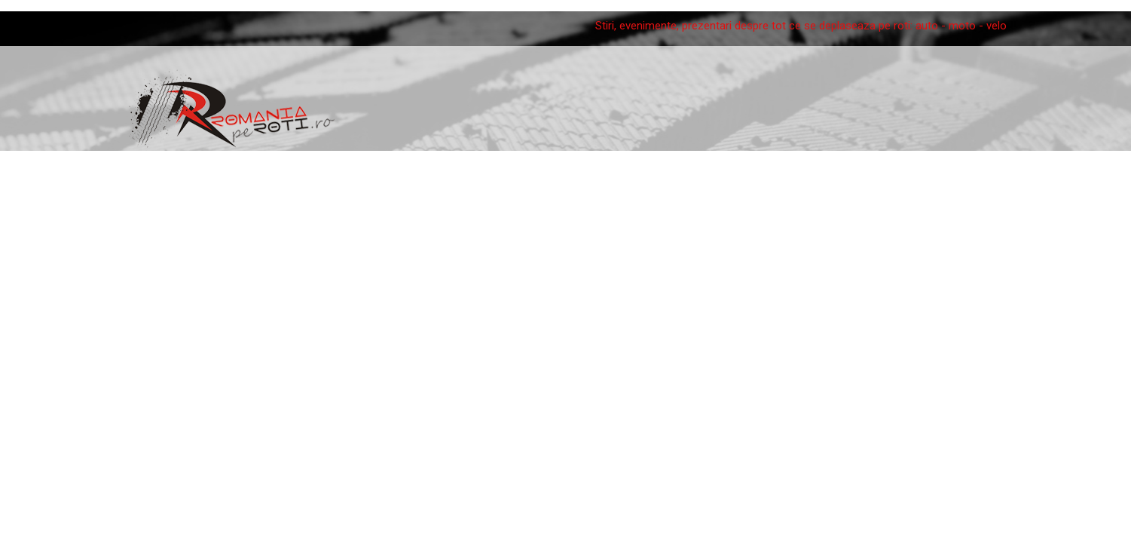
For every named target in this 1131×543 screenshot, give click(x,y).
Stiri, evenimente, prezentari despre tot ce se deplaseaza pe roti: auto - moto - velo (801, 25)
